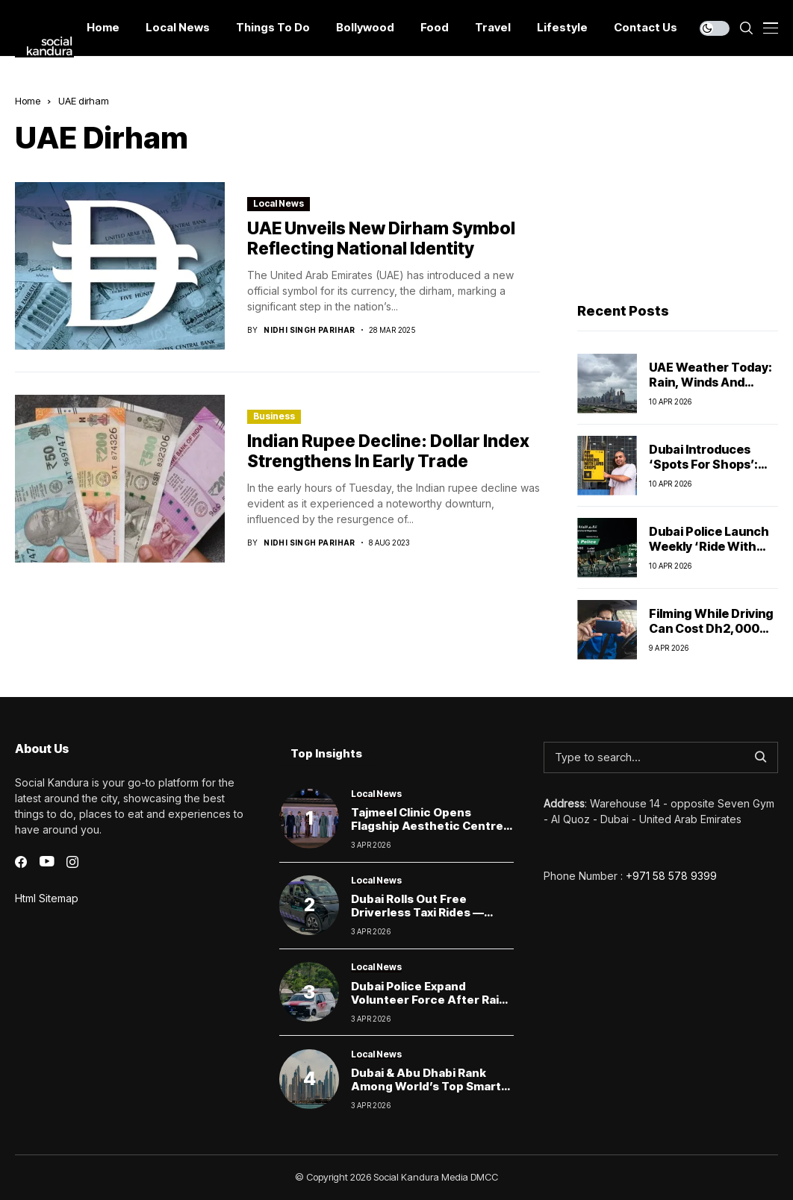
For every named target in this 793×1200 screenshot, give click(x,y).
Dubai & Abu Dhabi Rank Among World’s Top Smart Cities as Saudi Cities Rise (426, 1086)
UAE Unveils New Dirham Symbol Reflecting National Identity (381, 239)
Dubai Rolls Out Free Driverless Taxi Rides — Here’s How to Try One (417, 912)
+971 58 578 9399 (671, 875)
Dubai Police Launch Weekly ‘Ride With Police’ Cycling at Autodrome (709, 553)
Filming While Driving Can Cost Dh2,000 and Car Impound (711, 627)
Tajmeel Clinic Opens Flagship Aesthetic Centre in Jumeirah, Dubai (427, 825)
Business (274, 416)
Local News (278, 203)
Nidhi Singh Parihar (309, 329)
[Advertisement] (677, 187)
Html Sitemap (46, 898)
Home (27, 101)
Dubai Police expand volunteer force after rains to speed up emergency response (432, 1006)
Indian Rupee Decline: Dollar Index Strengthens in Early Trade (388, 451)
